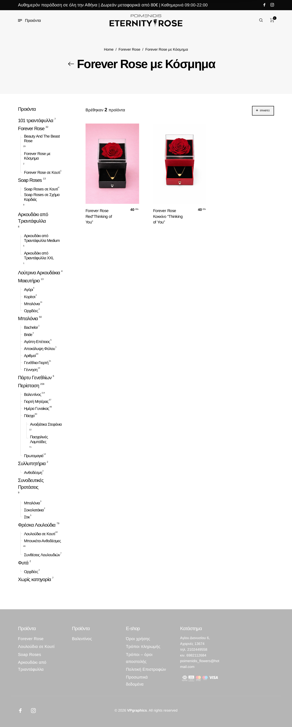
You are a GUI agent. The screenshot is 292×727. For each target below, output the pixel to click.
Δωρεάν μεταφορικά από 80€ (129, 4)
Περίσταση (28, 385)
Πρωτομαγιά (33, 455)
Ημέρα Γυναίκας (36, 408)
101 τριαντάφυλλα (35, 120)
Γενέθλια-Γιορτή (36, 362)
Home (109, 49)
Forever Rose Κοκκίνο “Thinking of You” (168, 216)
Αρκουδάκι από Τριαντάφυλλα (33, 217)
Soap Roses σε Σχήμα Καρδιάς (41, 197)
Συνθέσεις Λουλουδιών (42, 555)
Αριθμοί (30, 355)
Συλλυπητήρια (32, 463)
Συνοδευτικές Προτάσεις (31, 484)
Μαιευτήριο (29, 280)
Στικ (27, 517)
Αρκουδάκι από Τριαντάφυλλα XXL (39, 255)
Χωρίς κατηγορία (34, 579)
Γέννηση (30, 369)
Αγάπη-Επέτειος (37, 341)
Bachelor (31, 327)
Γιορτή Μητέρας (36, 401)
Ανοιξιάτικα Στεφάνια (46, 424)
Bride (28, 334)
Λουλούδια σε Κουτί (39, 534)
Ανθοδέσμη (33, 472)
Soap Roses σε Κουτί (41, 189)
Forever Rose (129, 49)
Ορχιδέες (31, 311)
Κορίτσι (29, 296)
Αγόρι (28, 289)
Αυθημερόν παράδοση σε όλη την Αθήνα (57, 4)
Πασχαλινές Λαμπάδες (39, 439)
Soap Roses (30, 180)
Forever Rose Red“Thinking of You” (99, 216)
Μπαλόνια (32, 304)
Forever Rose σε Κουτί (42, 172)
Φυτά (23, 562)
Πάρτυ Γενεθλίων (35, 377)
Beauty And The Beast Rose (42, 138)
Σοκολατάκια (34, 510)
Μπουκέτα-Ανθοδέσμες (42, 541)
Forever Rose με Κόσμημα (37, 156)
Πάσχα (29, 415)
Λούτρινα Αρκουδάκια (39, 272)
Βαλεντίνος (32, 394)
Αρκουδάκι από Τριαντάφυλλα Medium (42, 238)
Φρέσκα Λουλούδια (36, 525)
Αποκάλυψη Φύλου (39, 348)
